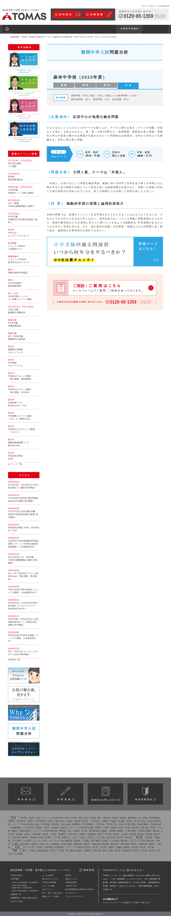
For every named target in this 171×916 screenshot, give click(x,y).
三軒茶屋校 (88, 824)
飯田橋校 (132, 817)
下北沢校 (100, 824)
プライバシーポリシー (74, 896)
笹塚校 (55, 827)
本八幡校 (70, 850)
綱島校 (68, 840)
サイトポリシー (71, 892)
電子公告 (145, 902)
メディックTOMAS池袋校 (44, 830)
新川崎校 (25, 843)
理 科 (85, 83)
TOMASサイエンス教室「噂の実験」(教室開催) (23, 375)
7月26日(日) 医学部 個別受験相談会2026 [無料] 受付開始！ (23, 497)
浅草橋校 (36, 833)
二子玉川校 (28, 827)
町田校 (149, 833)
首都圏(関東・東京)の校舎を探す (23, 897)
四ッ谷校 (142, 817)
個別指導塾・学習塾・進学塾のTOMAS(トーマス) (30, 35)
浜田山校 (144, 827)
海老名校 (125, 843)
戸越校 (113, 820)
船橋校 (87, 850)
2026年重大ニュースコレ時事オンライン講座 (23, 295)
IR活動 (135, 902)
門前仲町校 (40, 820)
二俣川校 (114, 840)
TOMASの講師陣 (49, 882)
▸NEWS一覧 (14, 659)
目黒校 (122, 820)
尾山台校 (66, 824)
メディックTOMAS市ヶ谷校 (55, 817)
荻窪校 (135, 827)
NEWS (68, 875)
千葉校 (32, 850)
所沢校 (151, 846)
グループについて (111, 902)
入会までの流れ (16, 901)
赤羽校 (76, 830)
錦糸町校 (21, 820)
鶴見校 (77, 840)
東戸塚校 (95, 840)
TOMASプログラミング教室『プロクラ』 (23, 428)
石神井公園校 (144, 830)
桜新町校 (76, 824)
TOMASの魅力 (16, 875)
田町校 (115, 817)
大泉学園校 (130, 830)
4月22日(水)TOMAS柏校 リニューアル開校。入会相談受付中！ (23, 589)
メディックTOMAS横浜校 (141, 840)
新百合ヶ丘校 (37, 843)
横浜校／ (125, 840)
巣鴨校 (62, 830)
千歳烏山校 (155, 824)
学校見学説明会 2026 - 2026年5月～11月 (23, 527)
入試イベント (47, 889)
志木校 (135, 846)
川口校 (103, 846)
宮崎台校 (78, 843)
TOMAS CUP (71, 885)
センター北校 (39, 840)
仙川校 (124, 833)
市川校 (61, 850)
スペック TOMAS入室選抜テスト (23, 245)
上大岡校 (27, 840)
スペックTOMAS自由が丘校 (25, 824)
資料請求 (26, 793)
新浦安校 (126, 850)
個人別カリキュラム (50, 878)
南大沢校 (111, 837)
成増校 (112, 830)
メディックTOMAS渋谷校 (81, 827)
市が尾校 (16, 840)
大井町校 (95, 820)
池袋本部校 (25, 830)
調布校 (133, 833)
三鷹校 (82, 833)
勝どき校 (83, 817)
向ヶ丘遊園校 (52, 843)
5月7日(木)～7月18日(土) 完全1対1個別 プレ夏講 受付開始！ (23, 484)
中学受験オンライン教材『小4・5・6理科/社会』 (23, 415)
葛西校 (19, 833)
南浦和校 (59, 846)
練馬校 (156, 830)
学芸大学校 (139, 820)
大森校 (69, 820)
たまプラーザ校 (56, 840)
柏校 (111, 850)
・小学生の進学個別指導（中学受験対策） (24, 882)
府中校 (108, 833)
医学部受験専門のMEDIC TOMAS (79, 889)
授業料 (105, 793)
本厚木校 (143, 843)
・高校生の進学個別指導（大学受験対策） (24, 890)
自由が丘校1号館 (127, 824)
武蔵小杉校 (66, 843)
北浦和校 (48, 846)
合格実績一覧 (15, 894)
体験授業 (65, 793)
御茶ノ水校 (35, 817)
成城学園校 (142, 824)
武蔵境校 (91, 833)
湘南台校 (96, 843)
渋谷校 (63, 827)
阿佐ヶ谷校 (124, 827)
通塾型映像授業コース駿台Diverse (23, 442)
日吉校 (105, 840)
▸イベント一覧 (15, 463)
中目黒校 (45, 824)
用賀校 (39, 827)
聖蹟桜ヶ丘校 (36, 837)
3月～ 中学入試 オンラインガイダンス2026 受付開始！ (23, 650)
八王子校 (100, 837)
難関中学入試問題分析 (63, 35)
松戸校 (144, 850)
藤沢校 (106, 843)
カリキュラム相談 (145, 793)
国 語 (72, 83)
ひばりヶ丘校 (78, 837)
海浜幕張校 (42, 850)
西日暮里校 (94, 830)
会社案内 (125, 902)
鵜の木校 (59, 820)
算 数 (59, 83)
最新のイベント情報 (50, 896)
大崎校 (105, 820)
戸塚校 (86, 840)
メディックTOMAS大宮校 (77, 846)
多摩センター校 (52, 837)
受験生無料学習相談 (23, 270)
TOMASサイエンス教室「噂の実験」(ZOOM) (23, 388)
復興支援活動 (71, 882)
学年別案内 (14, 878)
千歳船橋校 (15, 827)
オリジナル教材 (48, 885)
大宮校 (39, 846)
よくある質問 (47, 875)
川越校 (119, 846)
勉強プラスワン (71, 878)
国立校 (128, 837)
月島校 (92, 817)
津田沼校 (97, 850)
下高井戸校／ (112, 824)
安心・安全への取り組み (52, 892)
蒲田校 (77, 820)
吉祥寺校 (72, 833)
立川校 (53, 833)
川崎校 (15, 843)
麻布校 (106, 817)
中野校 (106, 827)
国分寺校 (16, 837)
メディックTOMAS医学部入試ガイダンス (23, 258)
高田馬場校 (154, 817)
